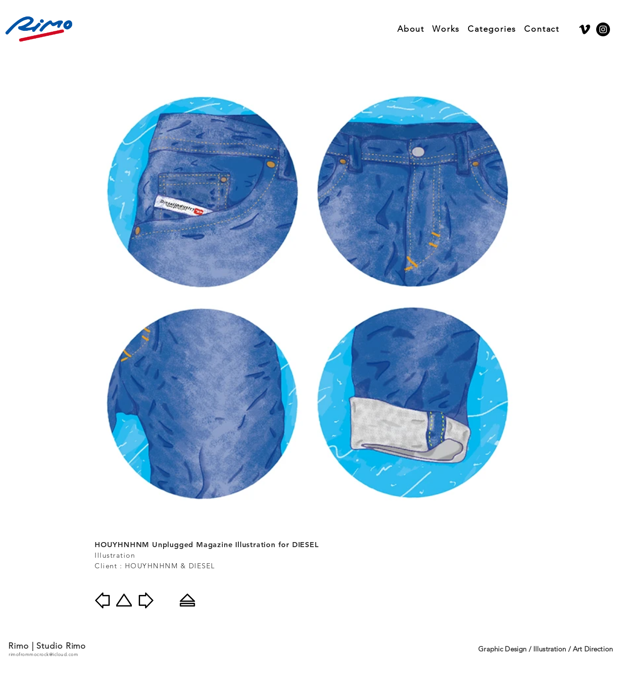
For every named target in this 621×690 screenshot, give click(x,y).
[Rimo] (39, 29)
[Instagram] (603, 29)
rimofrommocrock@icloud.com (43, 654)
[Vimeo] (585, 29)
